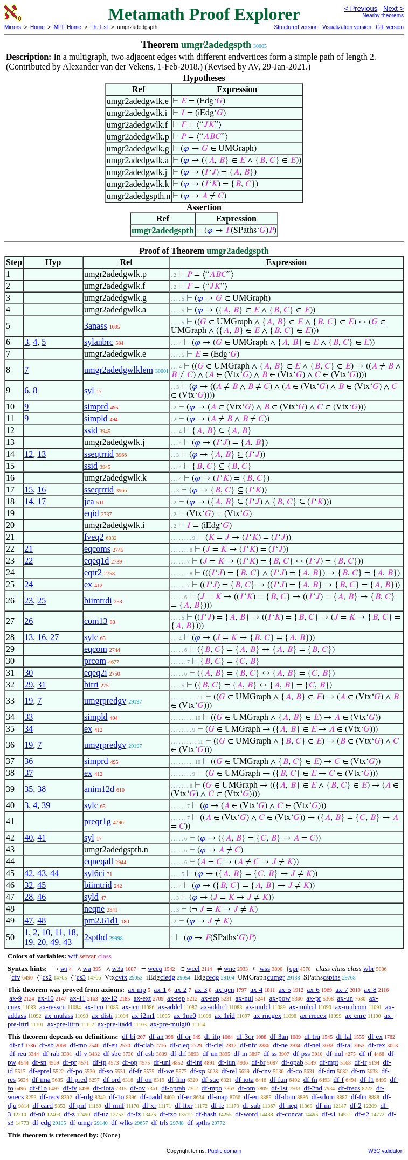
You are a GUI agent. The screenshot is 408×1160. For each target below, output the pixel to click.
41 (41, 837)
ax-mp (137, 989)
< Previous (360, 8)
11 (58, 932)
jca (89, 501)
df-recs (49, 1097)
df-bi (128, 1036)
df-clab (144, 1045)
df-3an (279, 1036)
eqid (91, 513)
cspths (332, 977)
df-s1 (329, 1114)
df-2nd (312, 1088)
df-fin (359, 1097)
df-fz (134, 1114)
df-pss (301, 1054)
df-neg (288, 1105)
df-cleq (180, 1045)
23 (28, 600)
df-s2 (362, 1114)
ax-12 (109, 998)
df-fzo (168, 1114)
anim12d (99, 789)
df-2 (356, 1105)
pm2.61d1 (101, 920)
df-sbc (112, 1054)
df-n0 (37, 1114)
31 (41, 684)
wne (230, 968)
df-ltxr (183, 1105)
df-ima (41, 1079)
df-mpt (328, 1062)
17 (41, 501)
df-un (210, 1054)
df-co (294, 1071)
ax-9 (15, 998)
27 (54, 637)
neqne (94, 908)
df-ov (137, 1088)
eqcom (95, 649)
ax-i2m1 (143, 1015)
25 (41, 600)
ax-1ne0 (185, 1015)
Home (37, 27)
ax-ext (142, 998)
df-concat (289, 1114)
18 (71, 932)
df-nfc (248, 1045)
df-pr (70, 1062)
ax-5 (285, 989)
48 (41, 920)
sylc (91, 637)
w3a (118, 968)
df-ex (375, 1036)
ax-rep (176, 998)
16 (41, 489)
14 (28, 501)
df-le (218, 1105)
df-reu (17, 1054)
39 (46, 805)
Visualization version (346, 27)
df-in (240, 1054)
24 (28, 584)
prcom (95, 660)
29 (28, 684)
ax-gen (224, 989)
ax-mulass (59, 1015)
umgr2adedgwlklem (118, 369)
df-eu (110, 1045)
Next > (393, 8)
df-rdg (84, 1097)
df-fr (135, 1071)
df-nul (334, 1054)
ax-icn (130, 1007)
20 (41, 942)
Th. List (99, 27)
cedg (212, 977)
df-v (81, 1054)
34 (28, 728)
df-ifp (212, 1036)
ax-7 (341, 989)
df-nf (16, 1045)
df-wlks (122, 1123)
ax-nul (244, 998)
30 (28, 672)
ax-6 (313, 989)
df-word (246, 1114)
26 (28, 621)
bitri (91, 684)
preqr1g (97, 821)
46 (41, 896)
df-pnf (78, 1105)
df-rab (51, 1054)
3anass (95, 325)
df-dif (178, 1054)
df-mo (78, 1045)
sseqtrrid (99, 454)
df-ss (270, 1054)
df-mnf (114, 1105)
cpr (294, 968)
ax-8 (370, 989)
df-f (338, 1079)
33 (28, 716)
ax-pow (280, 998)
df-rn (358, 1071)
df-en (251, 1097)
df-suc (210, 1079)
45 (41, 885)
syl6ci (94, 873)
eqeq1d (96, 560)
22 (28, 560)
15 (28, 489)
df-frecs (349, 1088)
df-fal (344, 1036)
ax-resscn (52, 1007)
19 (28, 700)
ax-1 (160, 989)
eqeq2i (95, 672)
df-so (106, 1071)
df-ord (112, 1079)
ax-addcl (170, 1007)
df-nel (312, 1045)
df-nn (323, 1105)
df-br (259, 1062)
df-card (42, 1105)
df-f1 (367, 1079)
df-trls (160, 1123)
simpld (96, 418)
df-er (184, 1097)
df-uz (101, 1114)
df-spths (198, 1123)
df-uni (162, 1062)
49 (54, 942)
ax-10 (46, 998)
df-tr (361, 1062)
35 (28, 789)
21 (28, 548)
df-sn (39, 1062)
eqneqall (98, 861)
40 (28, 837)
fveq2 (93, 536)
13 (41, 454)
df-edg (41, 1123)
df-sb (46, 1045)
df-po (74, 1071)
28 (28, 896)
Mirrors (12, 27)
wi (63, 968)
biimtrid (98, 885)
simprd (96, 406)
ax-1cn (93, 1007)
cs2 (47, 977)
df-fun (278, 1079)
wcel (193, 968)
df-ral (344, 1045)
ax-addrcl (213, 1007)
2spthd (95, 937)
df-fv (70, 1088)
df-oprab (173, 1088)
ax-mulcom (350, 1007)
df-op (129, 1062)
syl (89, 390)
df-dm (326, 1071)
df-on (144, 1079)
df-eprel (40, 1071)
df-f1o (38, 1088)
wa (87, 968)
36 (28, 761)
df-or (184, 1036)
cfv (15, 977)
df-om (246, 1088)
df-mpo (212, 1088)
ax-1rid (225, 1015)
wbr (368, 968)
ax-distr (102, 1015)
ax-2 (180, 989)
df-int (194, 1062)
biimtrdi (98, 600)
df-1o (116, 1097)
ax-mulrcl (302, 1007)
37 (28, 772)
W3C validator (385, 1151)
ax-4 (256, 989)
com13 (96, 621)
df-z (69, 1114)
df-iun (227, 1062)
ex (88, 584)
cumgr (276, 977)
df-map (218, 1097)
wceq (155, 968)
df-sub (251, 1105)
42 (28, 873)
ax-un (345, 998)
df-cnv (262, 1071)
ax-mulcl (258, 1007)
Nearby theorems (383, 15)
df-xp (197, 1071)
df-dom (285, 1097)
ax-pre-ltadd (115, 1024)
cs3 (81, 977)
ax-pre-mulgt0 (170, 1024)
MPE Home (67, 27)
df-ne (280, 1045)
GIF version (390, 27)
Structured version (295, 27)
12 (28, 454)
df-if (365, 1054)
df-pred (76, 1079)
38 (41, 789)
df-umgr (81, 1123)
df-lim (177, 1079)
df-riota (103, 1088)
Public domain (224, 1151)
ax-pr (313, 998)
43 (41, 873)
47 (28, 920)
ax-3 (201, 989)
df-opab (292, 1062)
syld (91, 896)
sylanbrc (98, 341)
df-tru (312, 1036)
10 (46, 932)
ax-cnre (355, 1015)
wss (264, 968)
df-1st (279, 1088)
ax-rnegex (267, 1015)
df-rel (229, 1071)
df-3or (245, 1036)
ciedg (167, 977)
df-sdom (323, 1097)
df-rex (376, 1045)
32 (28, 885)
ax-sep (210, 998)
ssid (91, 430)
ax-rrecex (313, 1015)
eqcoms (97, 548)
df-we (166, 1071)
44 (54, 873)
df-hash (206, 1114)
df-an (156, 1036)
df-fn (310, 1079)
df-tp (99, 1062)
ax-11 (77, 998)
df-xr (149, 1105)
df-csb (146, 1054)
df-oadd (151, 1097)
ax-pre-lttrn (63, 1024)
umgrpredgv (105, 700)
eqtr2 (93, 572)
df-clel (214, 1045)
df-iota (244, 1079)
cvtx (121, 977)
